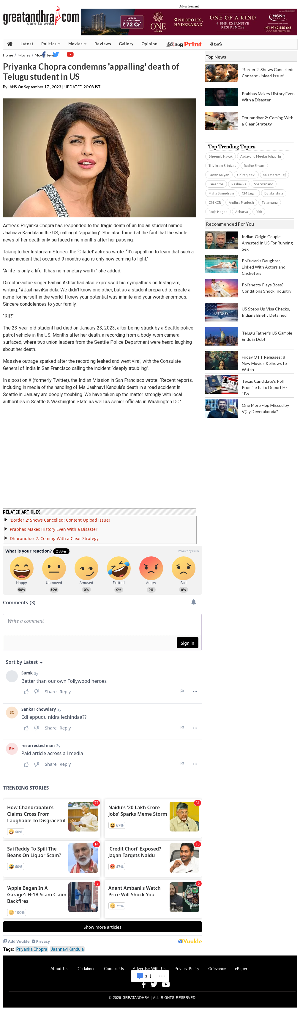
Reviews (102, 43)
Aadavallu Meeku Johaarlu (260, 156)
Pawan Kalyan (219, 175)
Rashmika (238, 184)
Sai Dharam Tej (274, 175)
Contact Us (114, 968)
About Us (58, 968)
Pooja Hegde (218, 212)
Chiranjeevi (246, 175)
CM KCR (215, 202)
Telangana (270, 202)
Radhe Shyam (254, 165)
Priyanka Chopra (31, 949)
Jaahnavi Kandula (67, 949)
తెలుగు (216, 43)
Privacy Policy (187, 968)
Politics (51, 44)
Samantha (216, 184)
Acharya (241, 212)
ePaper (241, 968)
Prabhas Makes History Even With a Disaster (53, 529)
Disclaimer (86, 968)
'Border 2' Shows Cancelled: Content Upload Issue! (60, 520)
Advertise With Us (149, 968)
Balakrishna (273, 193)
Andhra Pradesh (241, 202)
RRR (259, 212)
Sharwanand (263, 184)
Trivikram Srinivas (222, 165)
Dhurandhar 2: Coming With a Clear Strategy (54, 538)
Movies (77, 44)
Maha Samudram (221, 193)
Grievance (217, 968)
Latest (27, 43)
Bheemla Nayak (221, 156)
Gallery (126, 43)
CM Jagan (249, 193)
